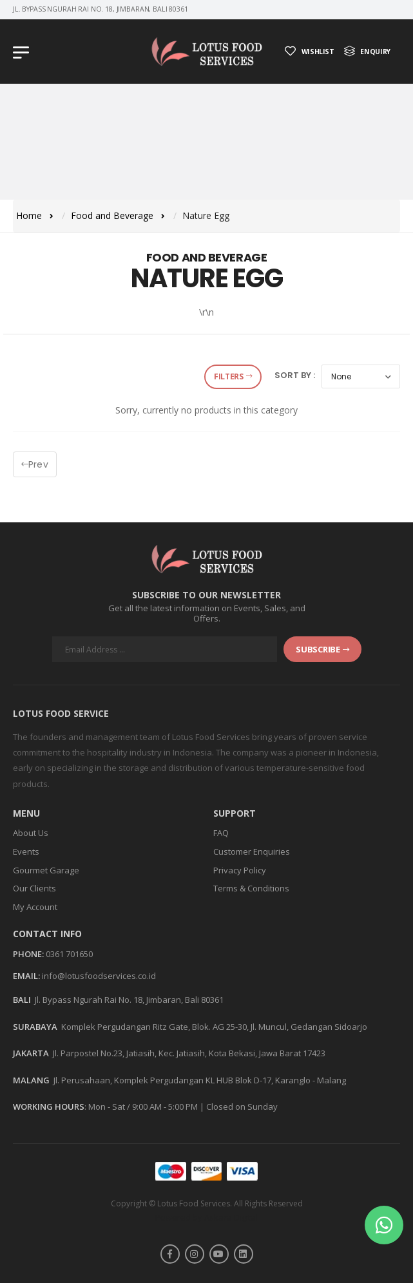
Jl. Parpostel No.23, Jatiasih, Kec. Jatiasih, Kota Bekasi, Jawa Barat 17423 (189, 1053)
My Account (35, 907)
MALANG (31, 1080)
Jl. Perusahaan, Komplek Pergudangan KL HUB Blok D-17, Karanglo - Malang (199, 1080)
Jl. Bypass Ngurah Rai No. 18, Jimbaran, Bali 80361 (129, 999)
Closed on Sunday (242, 1106)
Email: (26, 976)
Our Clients (34, 888)
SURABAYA (35, 1026)
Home (29, 215)
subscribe (322, 649)
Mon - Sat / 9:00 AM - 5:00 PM (143, 1106)
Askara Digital (231, 1217)
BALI (22, 999)
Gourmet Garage (46, 870)
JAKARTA (31, 1053)
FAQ (221, 833)
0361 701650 (69, 954)
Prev (34, 464)
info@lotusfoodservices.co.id (99, 976)
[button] (384, 1225)
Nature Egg (205, 215)
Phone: (28, 954)
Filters (233, 376)
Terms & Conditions (251, 888)
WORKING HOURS (48, 1106)
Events (26, 851)
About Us (30, 833)
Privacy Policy (239, 870)
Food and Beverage (112, 215)
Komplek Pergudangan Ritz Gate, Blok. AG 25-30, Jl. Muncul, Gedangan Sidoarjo (214, 1026)
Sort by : (294, 375)
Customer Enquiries (251, 851)
